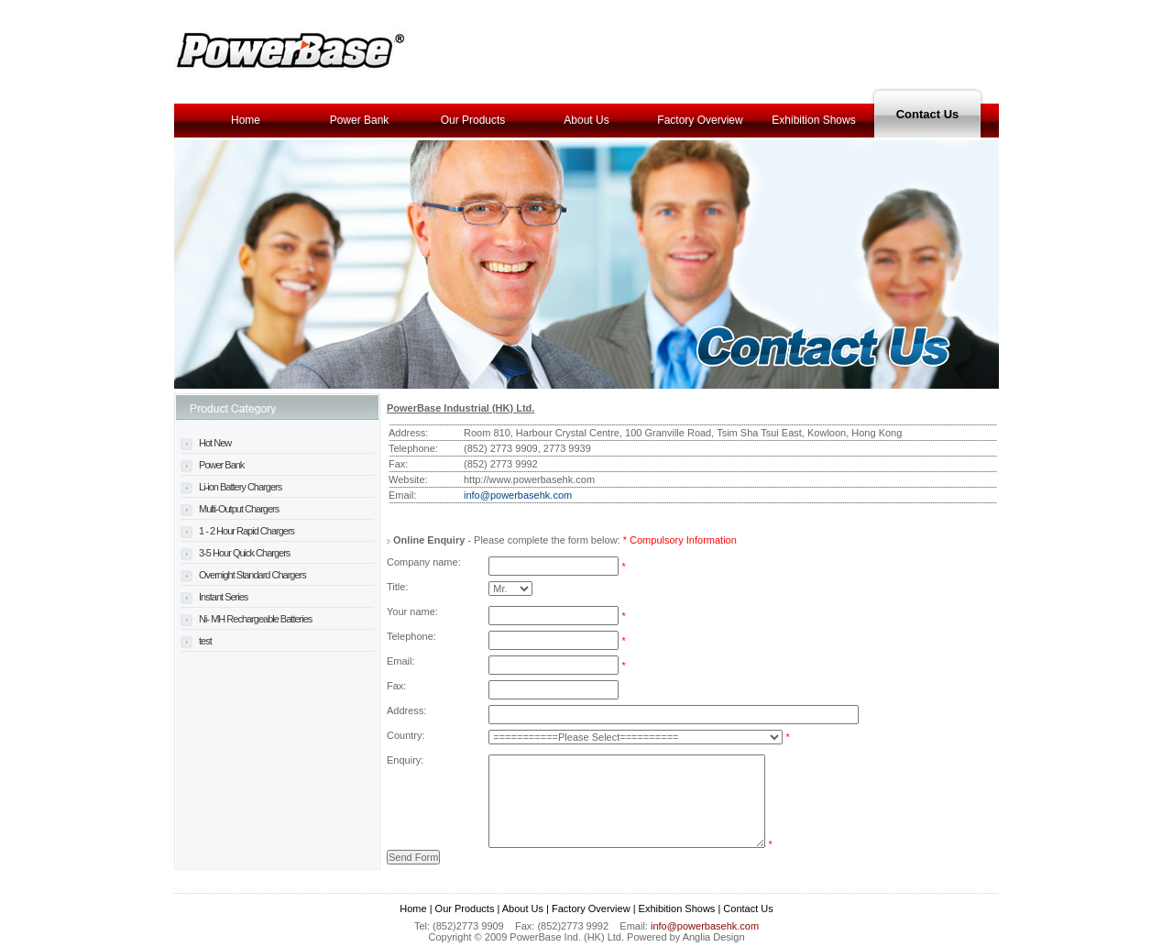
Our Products (473, 120)
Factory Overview (699, 120)
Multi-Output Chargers (230, 508)
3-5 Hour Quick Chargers (235, 552)
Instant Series (214, 596)
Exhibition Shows (813, 120)
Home (245, 120)
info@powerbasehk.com (518, 495)
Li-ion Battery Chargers (231, 486)
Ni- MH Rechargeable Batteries (246, 618)
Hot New (206, 442)
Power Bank (359, 120)
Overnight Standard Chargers (243, 574)
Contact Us (927, 114)
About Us (586, 120)
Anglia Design (714, 936)
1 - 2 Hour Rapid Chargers (237, 530)
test (196, 640)
